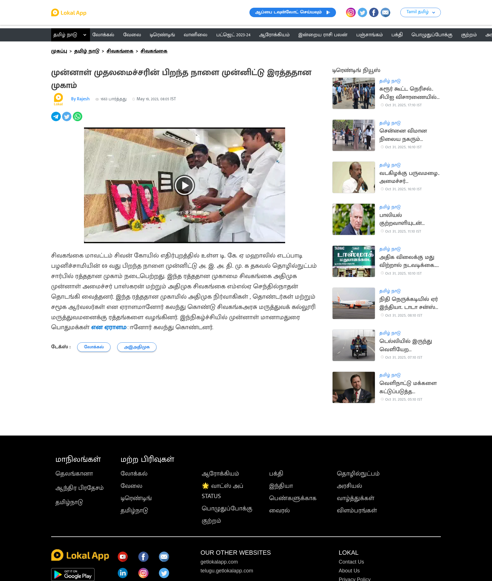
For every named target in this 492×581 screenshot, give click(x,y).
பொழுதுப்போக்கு (227, 509)
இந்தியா (281, 486)
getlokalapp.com (219, 562)
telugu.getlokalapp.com (227, 571)
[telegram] (56, 119)
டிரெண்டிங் (136, 498)
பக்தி (276, 474)
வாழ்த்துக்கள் (355, 498)
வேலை (131, 486)
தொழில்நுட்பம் (358, 474)
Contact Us (351, 562)
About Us (349, 571)
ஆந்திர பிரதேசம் (79, 488)
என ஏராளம (109, 327)
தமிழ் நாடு (65, 35)
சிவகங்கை (120, 51)
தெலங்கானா (74, 474)
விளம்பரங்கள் (357, 511)
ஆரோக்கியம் (220, 474)
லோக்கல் (134, 474)
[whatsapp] (78, 119)
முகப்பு (59, 51)
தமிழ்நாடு (69, 502)
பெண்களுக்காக (293, 498)
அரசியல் (349, 486)
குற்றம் (211, 521)
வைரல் (279, 511)
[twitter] (67, 119)
